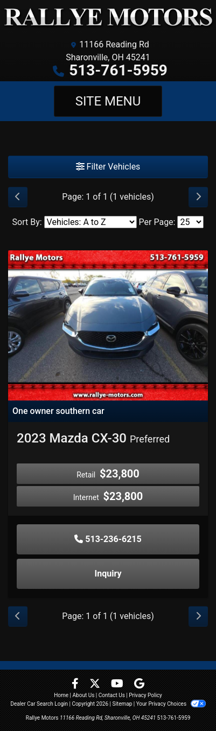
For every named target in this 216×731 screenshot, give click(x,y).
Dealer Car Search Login (39, 704)
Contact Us (112, 695)
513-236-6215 (107, 539)
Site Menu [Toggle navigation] (108, 101)
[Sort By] (90, 222)
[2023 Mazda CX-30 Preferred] (108, 325)
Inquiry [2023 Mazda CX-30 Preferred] (108, 573)
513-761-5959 (118, 70)
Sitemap (122, 704)
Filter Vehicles (108, 166)
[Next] (198, 197)
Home (61, 695)
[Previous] (17, 197)
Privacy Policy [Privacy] (145, 695)
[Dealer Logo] (108, 17)
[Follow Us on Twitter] (96, 684)
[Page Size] (190, 222)
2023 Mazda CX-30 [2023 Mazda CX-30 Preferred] (93, 438)
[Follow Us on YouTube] (118, 684)
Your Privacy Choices (171, 704)
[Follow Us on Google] (139, 684)
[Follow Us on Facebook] (76, 684)
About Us (84, 695)
